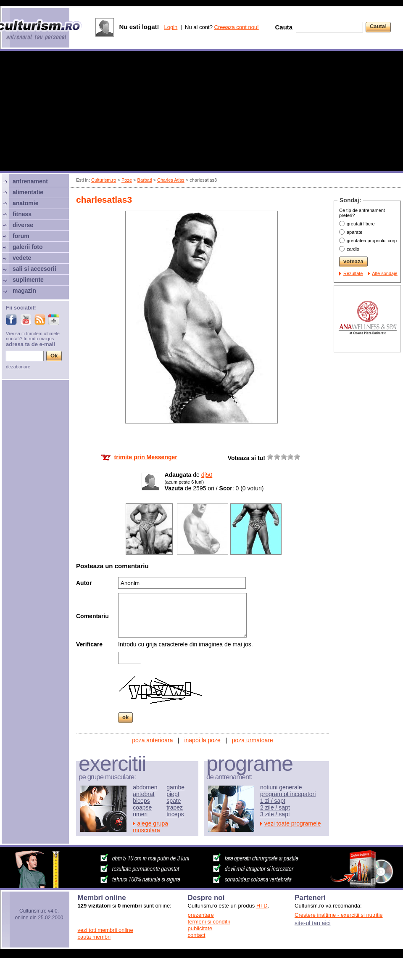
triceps (175, 814)
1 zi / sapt (272, 800)
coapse (142, 807)
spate (173, 800)
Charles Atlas (170, 180)
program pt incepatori (288, 794)
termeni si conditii (209, 921)
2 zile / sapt (275, 807)
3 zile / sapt (275, 814)
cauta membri (94, 937)
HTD (262, 905)
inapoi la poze (202, 740)
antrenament (30, 181)
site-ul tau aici (313, 923)
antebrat (143, 794)
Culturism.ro (103, 180)
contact (196, 935)
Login (170, 27)
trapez (174, 807)
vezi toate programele (292, 823)
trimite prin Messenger (145, 457)
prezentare (201, 915)
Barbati (144, 180)
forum (21, 236)
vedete (22, 257)
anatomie (25, 203)
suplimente (28, 279)
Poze (126, 180)
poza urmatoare (252, 740)
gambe (175, 787)
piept (172, 794)
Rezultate (353, 273)
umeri (140, 814)
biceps (141, 800)
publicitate (200, 928)
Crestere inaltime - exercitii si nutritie (339, 915)
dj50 (206, 474)
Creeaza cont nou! (236, 27)
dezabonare (18, 366)
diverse (23, 225)
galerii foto (28, 246)
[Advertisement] (201, 112)
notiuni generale (281, 787)
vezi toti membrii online (105, 930)
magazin (24, 290)
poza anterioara (152, 740)
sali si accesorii (34, 268)
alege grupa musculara (150, 827)
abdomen (145, 787)
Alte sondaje (385, 273)
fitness (22, 214)
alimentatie (28, 192)
